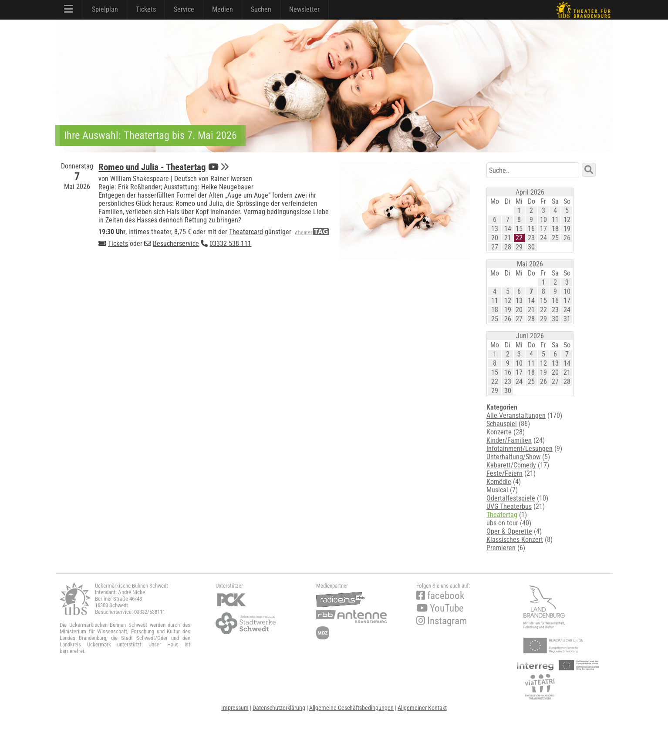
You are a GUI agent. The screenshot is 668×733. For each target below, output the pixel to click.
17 (543, 229)
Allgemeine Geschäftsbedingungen (351, 707)
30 (531, 247)
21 (507, 238)
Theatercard (246, 232)
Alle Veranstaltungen (516, 415)
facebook (440, 596)
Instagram (441, 621)
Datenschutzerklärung (279, 707)
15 (519, 229)
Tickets (146, 9)
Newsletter (304, 9)
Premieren (501, 548)
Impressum (235, 707)
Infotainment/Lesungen (519, 448)
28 (507, 247)
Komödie (498, 481)
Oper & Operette (509, 531)
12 (566, 219)
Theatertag (501, 515)
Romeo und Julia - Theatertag (152, 167)
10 (543, 219)
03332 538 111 (230, 243)
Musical (497, 490)
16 (531, 229)
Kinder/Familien (509, 440)
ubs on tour (502, 523)
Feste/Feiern (504, 473)
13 (494, 229)
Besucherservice (176, 243)
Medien (222, 9)
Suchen (261, 9)
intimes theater (149, 232)
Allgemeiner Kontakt (422, 707)
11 (555, 219)
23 (531, 238)
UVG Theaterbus (509, 506)
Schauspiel (501, 424)
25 (555, 238)
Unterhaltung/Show (513, 457)
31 (566, 319)
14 (507, 229)
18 (555, 229)
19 (566, 229)
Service (184, 9)
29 (519, 247)
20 (494, 238)
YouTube (440, 608)
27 (494, 247)
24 (543, 238)
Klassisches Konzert (514, 539)
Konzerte (499, 432)
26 (566, 238)
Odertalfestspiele (510, 498)
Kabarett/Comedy (511, 465)
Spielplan (105, 9)
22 (519, 238)
